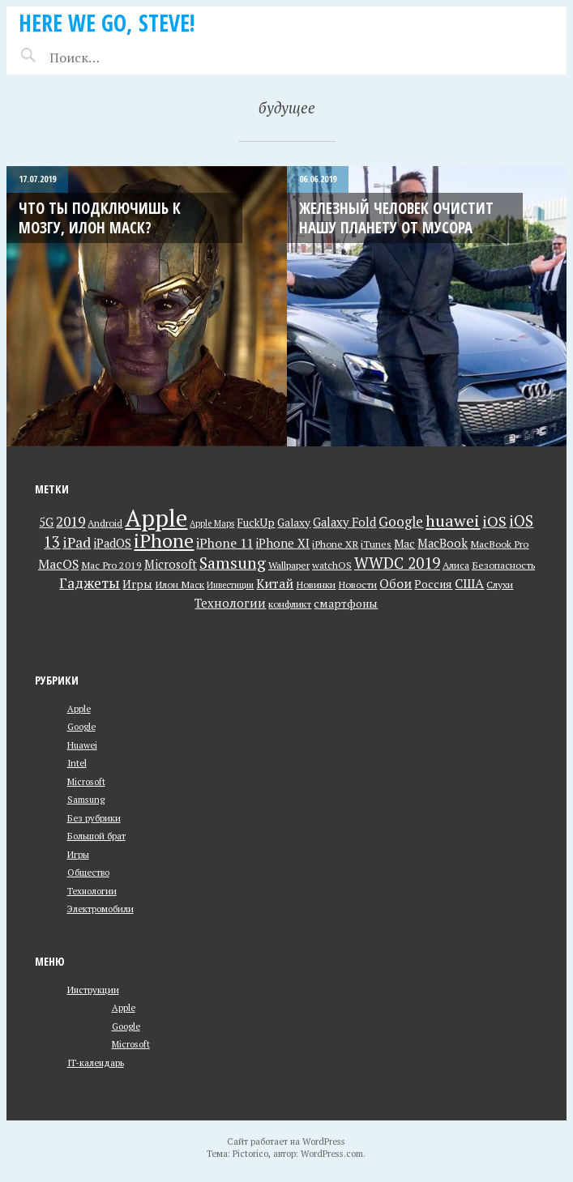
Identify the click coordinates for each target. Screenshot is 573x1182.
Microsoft (86, 781)
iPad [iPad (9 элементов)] (76, 542)
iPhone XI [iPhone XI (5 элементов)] (282, 543)
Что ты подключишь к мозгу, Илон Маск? (100, 217)
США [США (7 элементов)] (469, 583)
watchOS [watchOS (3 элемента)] (332, 565)
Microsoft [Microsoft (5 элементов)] (170, 564)
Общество (88, 872)
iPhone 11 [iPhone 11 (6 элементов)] (224, 543)
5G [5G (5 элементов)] (46, 522)
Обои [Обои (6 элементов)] (395, 583)
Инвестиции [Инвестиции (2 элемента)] (230, 585)
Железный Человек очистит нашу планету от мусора (396, 217)
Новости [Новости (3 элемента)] (357, 584)
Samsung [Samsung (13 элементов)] (232, 563)
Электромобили (100, 909)
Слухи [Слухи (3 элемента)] (499, 584)
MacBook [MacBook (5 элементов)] (442, 543)
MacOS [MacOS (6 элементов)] (58, 564)
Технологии (92, 891)
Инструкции (93, 990)
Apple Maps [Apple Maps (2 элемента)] (212, 523)
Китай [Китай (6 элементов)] (274, 583)
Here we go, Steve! (107, 22)
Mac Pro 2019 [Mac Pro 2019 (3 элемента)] (111, 565)
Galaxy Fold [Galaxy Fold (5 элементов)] (344, 522)
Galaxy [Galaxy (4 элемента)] (293, 522)
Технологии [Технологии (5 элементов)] (230, 603)
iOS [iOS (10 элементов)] (494, 521)
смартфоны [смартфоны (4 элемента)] (346, 603)
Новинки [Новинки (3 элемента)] (316, 584)
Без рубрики (94, 818)
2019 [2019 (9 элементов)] (70, 521)
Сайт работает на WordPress (286, 1141)
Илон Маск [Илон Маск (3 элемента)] (179, 584)
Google (81, 726)
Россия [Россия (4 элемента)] (433, 584)
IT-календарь (95, 1062)
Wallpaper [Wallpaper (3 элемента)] (289, 565)
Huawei (82, 745)
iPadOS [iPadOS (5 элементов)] (112, 543)
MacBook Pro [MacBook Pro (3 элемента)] (499, 544)
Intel (77, 763)
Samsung (86, 799)
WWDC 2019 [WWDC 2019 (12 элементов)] (397, 563)
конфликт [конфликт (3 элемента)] (289, 604)
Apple (79, 708)
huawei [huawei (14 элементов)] (452, 520)
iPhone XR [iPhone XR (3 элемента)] (335, 544)
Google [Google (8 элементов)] (400, 521)
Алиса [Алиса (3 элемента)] (456, 565)
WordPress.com (332, 1153)
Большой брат (96, 836)
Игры (78, 854)
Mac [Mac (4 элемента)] (404, 543)
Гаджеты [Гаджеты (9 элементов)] (89, 583)
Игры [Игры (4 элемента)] (137, 584)
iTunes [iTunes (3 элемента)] (376, 544)
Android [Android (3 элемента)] (105, 523)
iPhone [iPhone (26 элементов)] (164, 540)
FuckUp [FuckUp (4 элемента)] (256, 522)
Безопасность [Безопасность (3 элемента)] (503, 565)
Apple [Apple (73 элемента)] (156, 517)
